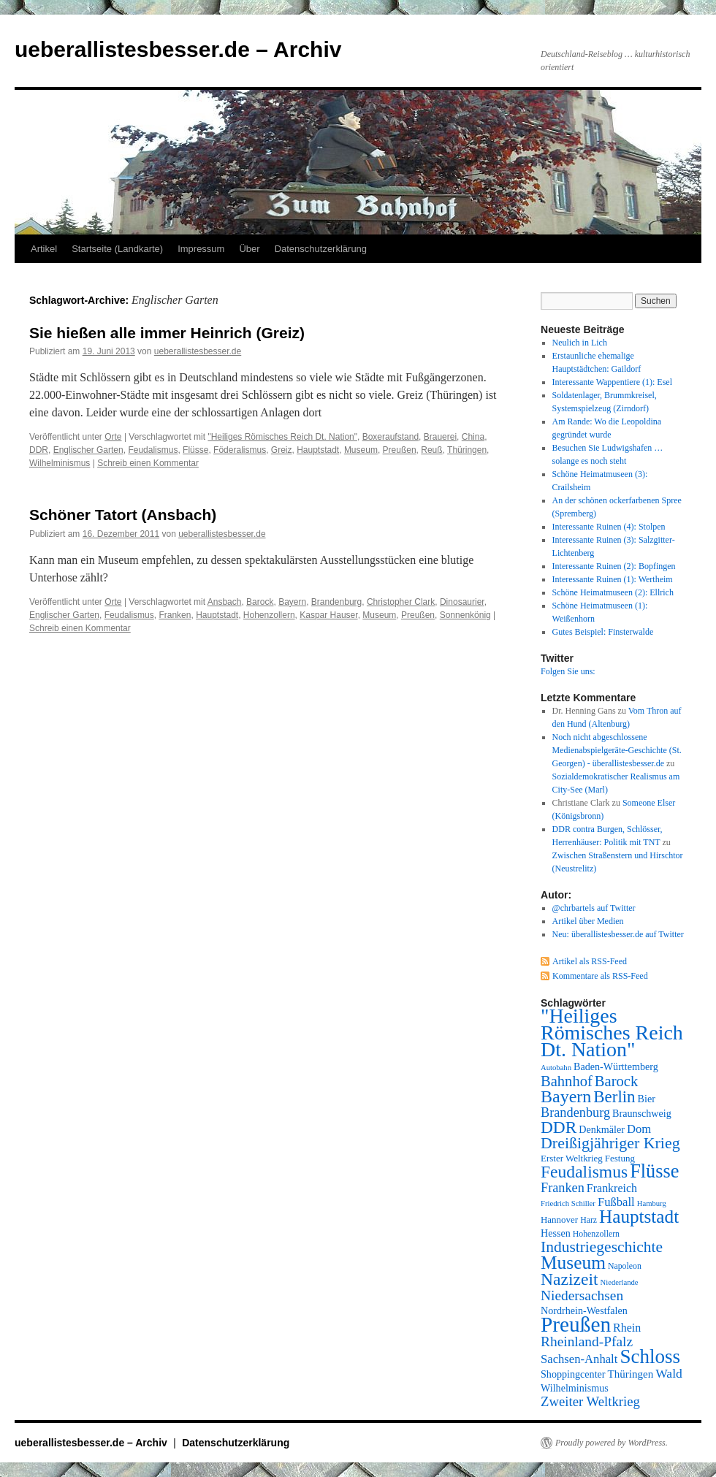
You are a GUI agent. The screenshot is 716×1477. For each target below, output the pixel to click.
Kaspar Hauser (328, 615)
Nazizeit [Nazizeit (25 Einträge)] (569, 1279)
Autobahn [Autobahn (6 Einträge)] (556, 1068)
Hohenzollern (269, 615)
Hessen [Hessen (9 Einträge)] (556, 1233)
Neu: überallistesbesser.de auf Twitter (618, 934)
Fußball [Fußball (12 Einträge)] (616, 1202)
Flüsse (195, 450)
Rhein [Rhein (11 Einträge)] (627, 1327)
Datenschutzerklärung (321, 248)
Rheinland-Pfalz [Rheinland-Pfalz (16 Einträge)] (587, 1341)
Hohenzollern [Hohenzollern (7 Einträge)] (596, 1234)
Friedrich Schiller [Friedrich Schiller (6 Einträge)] (568, 1203)
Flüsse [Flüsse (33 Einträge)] (654, 1171)
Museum (361, 450)
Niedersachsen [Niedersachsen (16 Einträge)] (582, 1295)
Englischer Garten (88, 450)
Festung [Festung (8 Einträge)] (620, 1158)
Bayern (292, 602)
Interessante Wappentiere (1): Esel (612, 382)
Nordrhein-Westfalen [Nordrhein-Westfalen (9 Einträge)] (584, 1310)
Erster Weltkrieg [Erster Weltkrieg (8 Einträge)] (572, 1158)
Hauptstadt (318, 450)
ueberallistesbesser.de (197, 351)
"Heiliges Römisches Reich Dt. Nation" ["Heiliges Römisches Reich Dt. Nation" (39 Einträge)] (612, 1032)
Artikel (44, 248)
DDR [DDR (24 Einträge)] (558, 1127)
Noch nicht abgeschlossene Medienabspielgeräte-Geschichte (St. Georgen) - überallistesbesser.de (617, 750)
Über (249, 248)
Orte (112, 437)
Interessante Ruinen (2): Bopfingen (614, 566)
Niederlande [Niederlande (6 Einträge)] (620, 1282)
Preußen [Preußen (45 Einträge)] (576, 1324)
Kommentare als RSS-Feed (600, 976)
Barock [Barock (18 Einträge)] (616, 1081)
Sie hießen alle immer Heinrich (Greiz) (167, 332)
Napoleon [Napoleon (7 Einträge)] (624, 1266)
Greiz (281, 450)
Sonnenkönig (465, 615)
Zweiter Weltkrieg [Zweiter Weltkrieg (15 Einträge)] (590, 1401)
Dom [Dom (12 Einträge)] (639, 1129)
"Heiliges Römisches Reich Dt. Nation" (282, 437)
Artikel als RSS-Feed (589, 961)
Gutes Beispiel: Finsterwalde (603, 632)
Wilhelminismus (59, 463)
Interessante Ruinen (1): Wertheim (612, 579)
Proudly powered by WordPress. (611, 1443)
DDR (38, 450)
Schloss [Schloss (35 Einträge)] (650, 1356)
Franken (175, 615)
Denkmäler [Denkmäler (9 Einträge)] (602, 1129)
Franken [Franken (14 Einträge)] (562, 1187)
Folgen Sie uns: (568, 671)
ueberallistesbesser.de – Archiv (178, 49)
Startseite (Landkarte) (117, 248)
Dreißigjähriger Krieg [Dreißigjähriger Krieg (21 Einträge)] (610, 1143)
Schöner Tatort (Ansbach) (122, 514)
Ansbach (224, 602)
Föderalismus (239, 450)
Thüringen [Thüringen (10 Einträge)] (631, 1374)
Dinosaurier (462, 602)
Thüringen (467, 450)
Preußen (399, 450)
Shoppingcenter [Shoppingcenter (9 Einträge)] (573, 1374)
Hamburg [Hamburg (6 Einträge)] (651, 1203)
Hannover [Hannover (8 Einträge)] (559, 1219)
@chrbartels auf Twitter (594, 908)
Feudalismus (153, 450)
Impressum (201, 248)
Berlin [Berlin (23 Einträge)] (614, 1097)
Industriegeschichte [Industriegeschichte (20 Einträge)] (602, 1247)
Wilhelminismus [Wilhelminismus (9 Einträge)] (575, 1388)
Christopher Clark (401, 602)
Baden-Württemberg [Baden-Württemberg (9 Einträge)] (616, 1066)
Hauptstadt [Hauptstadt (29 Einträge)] (639, 1216)
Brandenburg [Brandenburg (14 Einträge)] (575, 1112)
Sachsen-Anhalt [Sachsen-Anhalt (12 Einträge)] (579, 1359)
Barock (259, 602)
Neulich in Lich (579, 342)
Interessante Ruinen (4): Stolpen (609, 527)
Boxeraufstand (390, 437)
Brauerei (440, 437)
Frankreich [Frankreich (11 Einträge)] (612, 1188)
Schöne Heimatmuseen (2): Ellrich (613, 592)
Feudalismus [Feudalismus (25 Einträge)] (584, 1171)
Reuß (431, 450)
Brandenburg (336, 602)
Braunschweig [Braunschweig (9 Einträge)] (641, 1113)
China (473, 437)
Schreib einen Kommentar (148, 463)
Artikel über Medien (588, 921)
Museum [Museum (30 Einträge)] (573, 1262)
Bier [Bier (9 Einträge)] (646, 1098)
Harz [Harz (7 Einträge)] (588, 1220)
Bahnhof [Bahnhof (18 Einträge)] (567, 1081)
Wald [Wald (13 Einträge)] (668, 1373)
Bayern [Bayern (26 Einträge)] (566, 1096)
